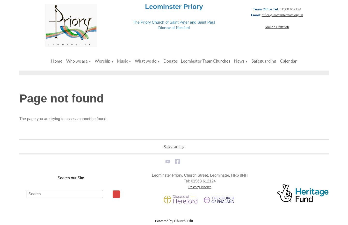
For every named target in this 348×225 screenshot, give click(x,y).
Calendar (288, 61)
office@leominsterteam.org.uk (282, 15)
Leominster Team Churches (205, 61)
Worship (102, 61)
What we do (146, 61)
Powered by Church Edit (174, 221)
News (239, 61)
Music (122, 61)
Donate (170, 61)
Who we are (77, 61)
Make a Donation (277, 27)
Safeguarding (264, 61)
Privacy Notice (199, 187)
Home (56, 61)
